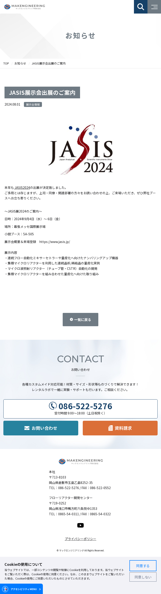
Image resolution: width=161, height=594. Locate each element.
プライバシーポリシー (80, 538)
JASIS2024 (22, 187)
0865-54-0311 (68, 514)
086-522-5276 (85, 406)
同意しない (143, 577)
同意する (143, 565)
